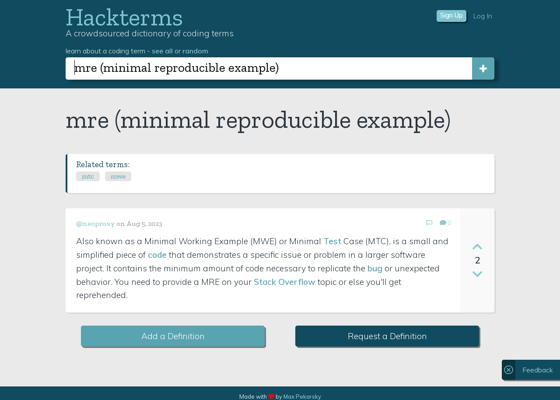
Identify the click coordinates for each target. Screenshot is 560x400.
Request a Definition (387, 336)
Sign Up (451, 15)
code (157, 254)
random (195, 50)
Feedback (537, 369)
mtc (88, 176)
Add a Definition (173, 336)
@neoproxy (95, 223)
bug (375, 268)
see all (162, 50)
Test (332, 241)
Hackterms (124, 17)
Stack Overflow (284, 282)
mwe (118, 176)
